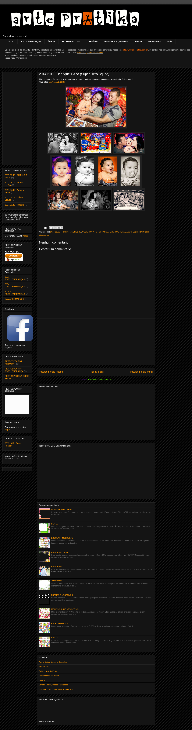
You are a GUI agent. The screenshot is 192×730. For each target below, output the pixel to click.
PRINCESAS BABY (59, 552)
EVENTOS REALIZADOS (121, 232)
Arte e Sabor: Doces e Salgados (53, 662)
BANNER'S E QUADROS (116, 41)
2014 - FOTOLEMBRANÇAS (15, 285)
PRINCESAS (56, 566)
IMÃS (169, 41)
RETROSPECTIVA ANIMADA (13, 362)
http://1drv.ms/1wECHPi (56, 82)
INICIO (11, 41)
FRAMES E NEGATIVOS (62, 595)
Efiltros (42, 680)
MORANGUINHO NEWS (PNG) (64, 609)
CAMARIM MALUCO (14, 299)
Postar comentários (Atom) (99, 379)
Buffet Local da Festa (48, 671)
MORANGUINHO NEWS (61, 509)
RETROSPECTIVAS (71, 41)
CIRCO (54, 638)
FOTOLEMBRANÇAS (31, 41)
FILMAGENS (154, 41)
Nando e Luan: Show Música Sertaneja (55, 689)
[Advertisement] (96, 341)
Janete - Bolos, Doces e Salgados (53, 685)
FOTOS (138, 41)
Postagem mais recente (51, 372)
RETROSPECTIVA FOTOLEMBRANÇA (14, 370)
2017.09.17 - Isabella (14, 205)
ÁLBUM (51, 41)
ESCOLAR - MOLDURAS (62, 538)
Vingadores (44, 235)
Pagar (25, 236)
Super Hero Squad (141, 232)
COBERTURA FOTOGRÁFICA (95, 232)
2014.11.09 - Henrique (60, 232)
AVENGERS (76, 232)
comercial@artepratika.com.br (90, 52)
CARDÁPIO (92, 41)
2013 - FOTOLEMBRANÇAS (15, 278)
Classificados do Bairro (49, 676)
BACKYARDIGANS (59, 623)
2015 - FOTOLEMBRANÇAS (15, 292)
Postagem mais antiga (141, 372)
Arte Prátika (44, 666)
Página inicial (97, 372)
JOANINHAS (56, 581)
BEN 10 (54, 524)
